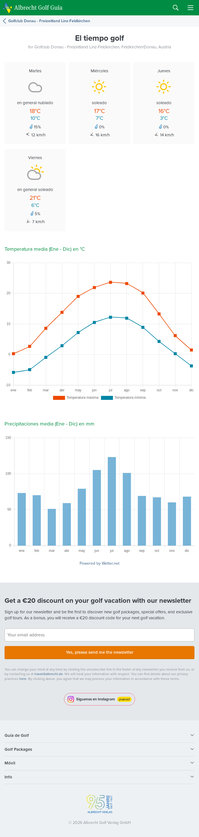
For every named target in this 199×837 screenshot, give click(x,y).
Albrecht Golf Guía (38, 7)
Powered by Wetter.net (99, 563)
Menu (190, 7)
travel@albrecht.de (48, 673)
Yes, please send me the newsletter (99, 652)
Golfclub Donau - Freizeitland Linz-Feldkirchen (49, 21)
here (22, 678)
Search (175, 7)
